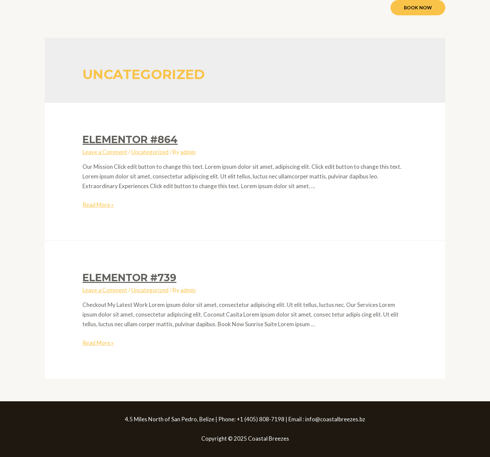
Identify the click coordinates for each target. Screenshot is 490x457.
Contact (367, 7)
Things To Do (329, 7)
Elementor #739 (129, 278)
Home (238, 7)
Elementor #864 (130, 139)
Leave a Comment (104, 151)
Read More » (98, 204)
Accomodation (276, 7)
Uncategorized (150, 151)
